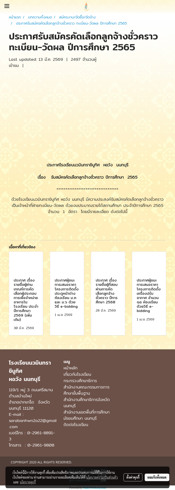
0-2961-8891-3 (32, 435)
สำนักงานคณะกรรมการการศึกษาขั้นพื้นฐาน (86, 390)
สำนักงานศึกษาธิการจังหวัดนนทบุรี (87, 402)
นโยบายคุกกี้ (28, 482)
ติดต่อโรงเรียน (76, 424)
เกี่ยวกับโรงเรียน (77, 374)
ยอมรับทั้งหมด (157, 477)
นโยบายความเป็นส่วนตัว (102, 477)
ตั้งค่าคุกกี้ (132, 477)
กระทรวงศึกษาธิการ (80, 380)
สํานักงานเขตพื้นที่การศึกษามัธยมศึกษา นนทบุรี (87, 415)
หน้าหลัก (70, 368)
